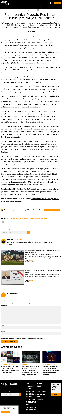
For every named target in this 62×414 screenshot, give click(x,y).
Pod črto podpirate (40, 398)
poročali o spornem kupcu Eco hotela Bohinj (36, 52)
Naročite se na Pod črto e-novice (42, 390)
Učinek (22, 7)
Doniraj (56, 394)
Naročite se (40, 7)
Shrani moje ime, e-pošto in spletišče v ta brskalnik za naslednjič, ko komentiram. (22, 338)
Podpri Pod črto (52, 210)
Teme (2, 7)
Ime (2, 325)
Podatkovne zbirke (41, 395)
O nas (39, 386)
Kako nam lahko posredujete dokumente (31, 391)
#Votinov (45, 218)
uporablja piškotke (11, 408)
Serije (8, 7)
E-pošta (3, 331)
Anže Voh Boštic (31, 31)
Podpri (57, 3)
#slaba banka (34, 218)
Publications (31, 7)
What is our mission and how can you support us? (31, 408)
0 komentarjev (42, 10)
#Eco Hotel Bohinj (20, 218)
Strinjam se (5, 412)
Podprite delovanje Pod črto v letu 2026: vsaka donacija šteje (31, 401)
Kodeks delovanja (40, 384)
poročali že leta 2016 (8, 129)
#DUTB (9, 218)
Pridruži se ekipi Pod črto (31, 395)
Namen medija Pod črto (30, 387)
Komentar (4, 305)
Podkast (15, 7)
